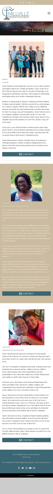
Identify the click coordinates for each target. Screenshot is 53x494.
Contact (26, 160)
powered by (26, 492)
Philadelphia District (27, 479)
